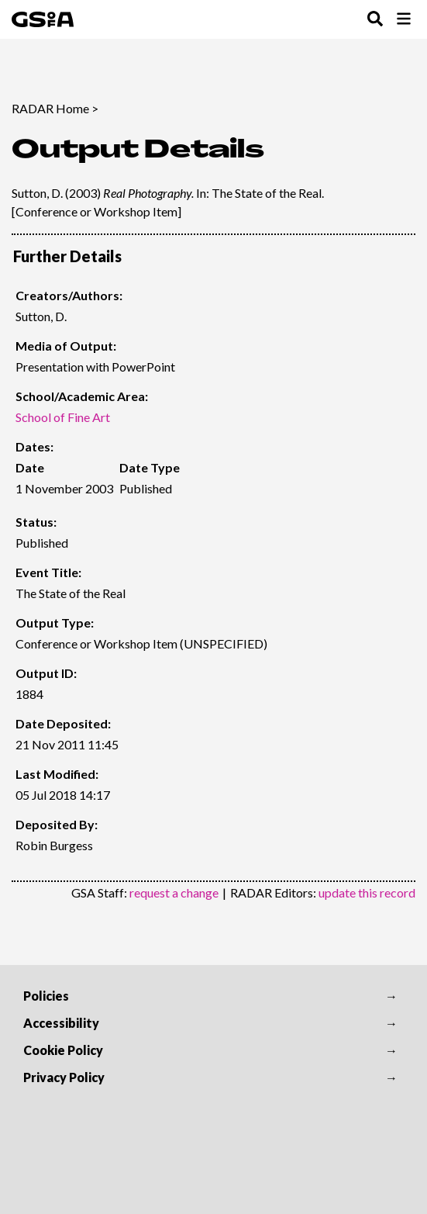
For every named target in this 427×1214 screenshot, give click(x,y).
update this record (367, 892)
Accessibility (61, 1022)
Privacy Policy (64, 1077)
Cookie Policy (63, 1050)
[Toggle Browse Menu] (403, 20)
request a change (174, 892)
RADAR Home (50, 108)
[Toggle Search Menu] (375, 20)
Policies (46, 995)
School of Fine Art (62, 417)
